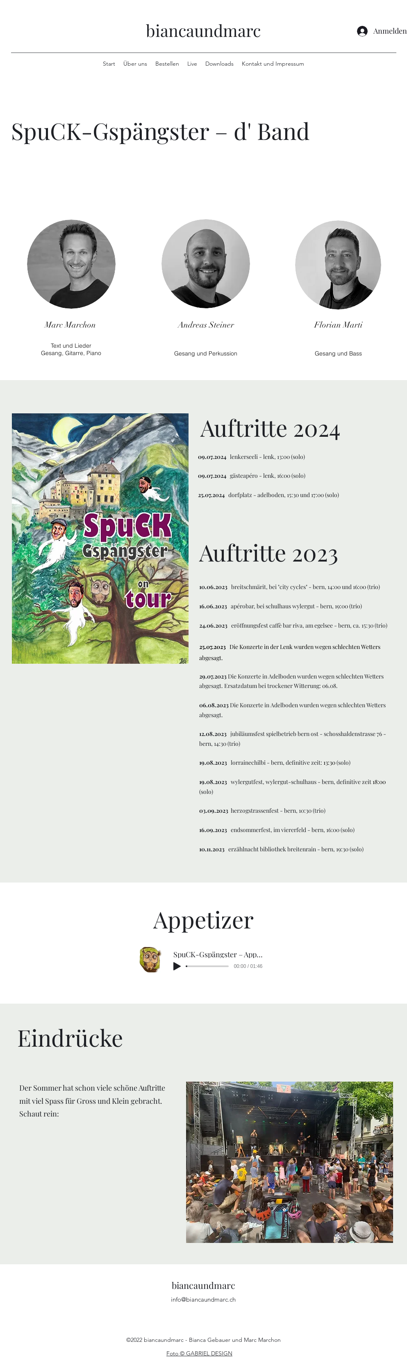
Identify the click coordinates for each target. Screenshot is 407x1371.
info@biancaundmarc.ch (203, 1299)
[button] (289, 1162)
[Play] (177, 966)
